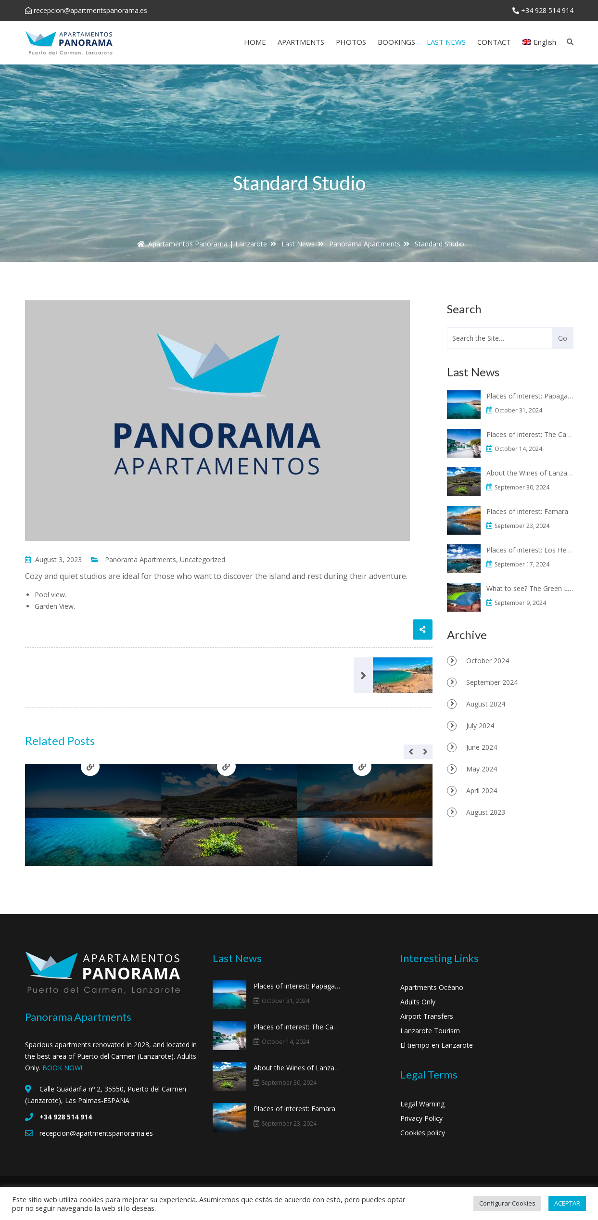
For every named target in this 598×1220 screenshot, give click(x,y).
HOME (255, 42)
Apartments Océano (431, 987)
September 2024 (492, 682)
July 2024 (480, 725)
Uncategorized (202, 559)
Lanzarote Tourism (430, 1030)
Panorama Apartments (140, 559)
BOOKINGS (396, 42)
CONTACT (494, 42)
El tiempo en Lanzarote (436, 1045)
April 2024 (481, 790)
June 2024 (481, 747)
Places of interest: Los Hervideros (530, 549)
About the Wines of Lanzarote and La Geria (530, 472)
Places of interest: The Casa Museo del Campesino (530, 434)
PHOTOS (351, 42)
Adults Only (417, 1001)
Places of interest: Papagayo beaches (530, 395)
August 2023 (485, 812)
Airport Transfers (426, 1016)
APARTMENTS (301, 42)
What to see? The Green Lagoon (530, 588)
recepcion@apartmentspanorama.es (90, 10)
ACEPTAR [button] (567, 1203)
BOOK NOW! (62, 1067)
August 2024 (485, 703)
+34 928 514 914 (547, 10)
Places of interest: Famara (529, 511)
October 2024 (487, 660)
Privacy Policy (421, 1118)
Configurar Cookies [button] (507, 1203)
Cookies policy (422, 1132)
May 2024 (481, 768)
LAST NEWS (446, 42)
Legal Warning (422, 1103)
